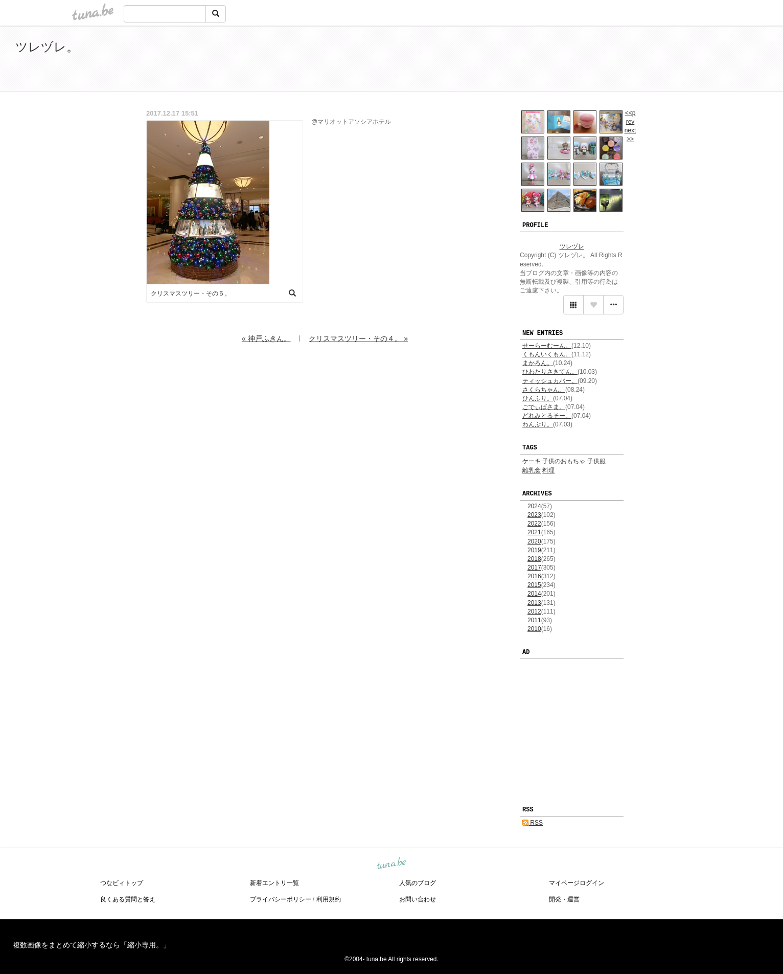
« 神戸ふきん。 (266, 338)
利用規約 (328, 899)
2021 (534, 532)
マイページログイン (576, 883)
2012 (534, 611)
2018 (534, 558)
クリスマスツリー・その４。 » (358, 338)
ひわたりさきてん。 (550, 371)
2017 (534, 567)
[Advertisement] (650, 60)
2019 (534, 550)
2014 (534, 593)
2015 (534, 584)
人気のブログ (417, 883)
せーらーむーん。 (546, 345)
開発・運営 (564, 899)
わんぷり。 (537, 424)
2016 (534, 576)
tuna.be (391, 863)
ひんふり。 (537, 398)
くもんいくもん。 (546, 354)
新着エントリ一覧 (274, 883)
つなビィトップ (121, 883)
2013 (534, 602)
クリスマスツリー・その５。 (191, 293)
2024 (534, 506)
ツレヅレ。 (47, 47)
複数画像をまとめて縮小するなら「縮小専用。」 (91, 945)
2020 (534, 541)
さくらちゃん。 (543, 389)
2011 (534, 620)
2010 (534, 628)
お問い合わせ (417, 899)
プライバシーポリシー (280, 899)
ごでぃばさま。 (543, 407)
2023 (534, 514)
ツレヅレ (572, 246)
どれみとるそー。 (546, 415)
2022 (534, 523)
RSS (532, 822)
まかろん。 (537, 363)
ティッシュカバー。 (550, 380)
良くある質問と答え (127, 899)
